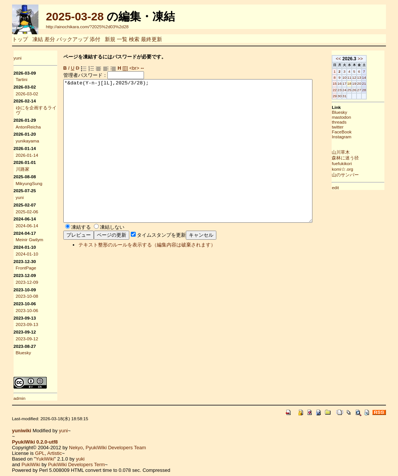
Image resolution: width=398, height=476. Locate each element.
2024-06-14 (27, 225)
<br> (134, 68)
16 (352, 83)
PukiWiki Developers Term (76, 464)
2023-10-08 (27, 296)
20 (371, 83)
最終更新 (151, 39)
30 (352, 96)
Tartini (22, 79)
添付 (95, 39)
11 (362, 77)
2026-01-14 (27, 155)
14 (376, 77)
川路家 (22, 169)
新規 (110, 39)
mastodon (353, 117)
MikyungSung (29, 183)
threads (351, 121)
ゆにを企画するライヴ (36, 110)
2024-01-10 (27, 253)
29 (347, 96)
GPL (40, 453)
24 (357, 90)
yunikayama (27, 140)
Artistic (54, 453)
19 (366, 83)
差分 (49, 39)
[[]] (125, 68)
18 (362, 83)
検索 (134, 39)
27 (371, 90)
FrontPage (26, 267)
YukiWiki (45, 459)
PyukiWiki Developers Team (116, 447)
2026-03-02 (27, 93)
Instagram (354, 136)
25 (362, 90)
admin (20, 398)
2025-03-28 (75, 16)
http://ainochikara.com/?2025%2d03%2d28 (87, 26)
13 (371, 77)
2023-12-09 (27, 282)
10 (357, 77)
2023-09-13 (27, 324)
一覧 (122, 39)
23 (352, 90)
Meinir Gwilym (29, 239)
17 (357, 83)
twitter (350, 126)
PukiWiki (30, 464)
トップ (20, 39)
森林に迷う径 (357, 157)
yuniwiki (21, 430)
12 (366, 77)
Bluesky (23, 352)
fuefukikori (354, 163)
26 (366, 90)
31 (357, 96)
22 (347, 90)
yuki (80, 459)
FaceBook (354, 131)
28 (376, 90)
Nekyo (76, 447)
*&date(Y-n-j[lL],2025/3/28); (203, 165)
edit (347, 187)
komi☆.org (355, 169)
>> (372, 58)
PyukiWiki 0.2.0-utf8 (35, 442)
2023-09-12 (27, 338)
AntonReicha (28, 126)
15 (347, 83)
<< (350, 58)
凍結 (37, 39)
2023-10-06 (27, 310)
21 (376, 83)
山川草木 (353, 152)
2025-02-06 (27, 211)
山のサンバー (357, 174)
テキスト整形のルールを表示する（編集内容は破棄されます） (147, 273)
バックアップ (72, 39)
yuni (17, 57)
